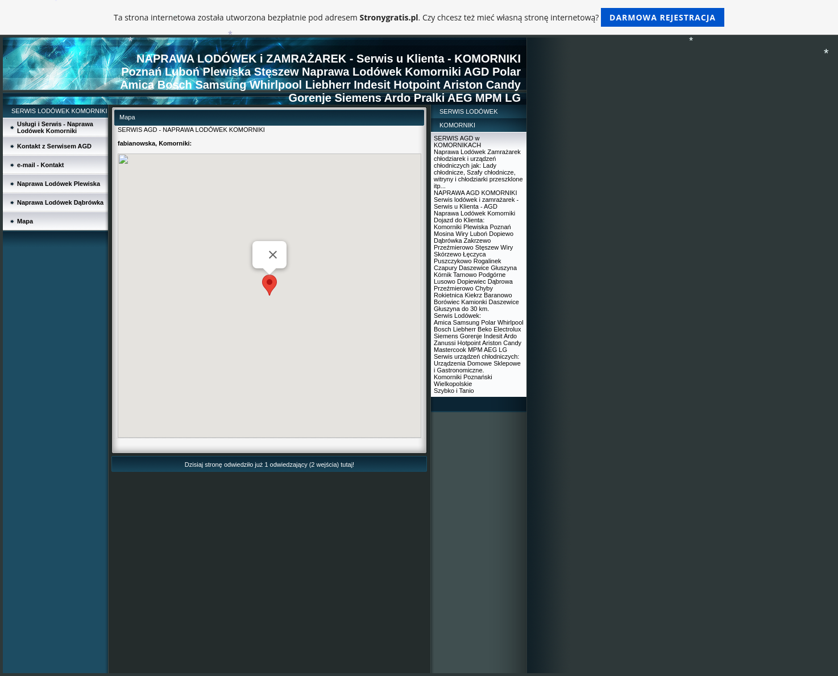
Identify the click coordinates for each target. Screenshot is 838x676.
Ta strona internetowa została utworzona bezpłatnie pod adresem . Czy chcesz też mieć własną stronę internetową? (419, 17)
